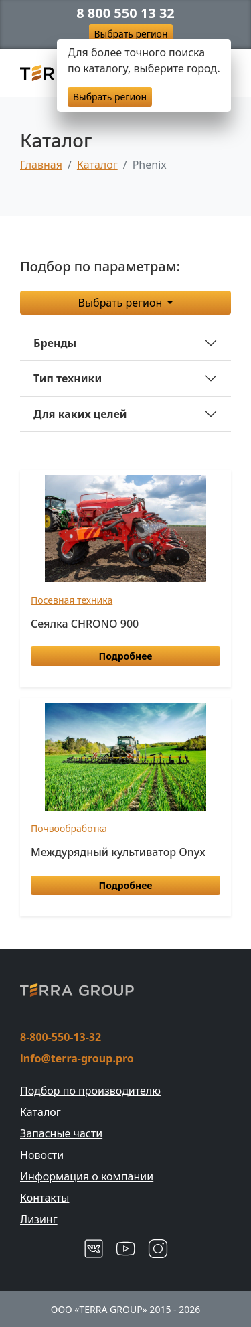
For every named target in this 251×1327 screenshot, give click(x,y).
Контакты (44, 1197)
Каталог (97, 164)
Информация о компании (86, 1176)
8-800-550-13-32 (60, 1037)
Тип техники (67, 378)
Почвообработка (69, 828)
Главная (41, 164)
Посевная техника (71, 599)
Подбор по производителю (90, 1090)
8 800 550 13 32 (125, 13)
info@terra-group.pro (77, 1058)
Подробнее (126, 656)
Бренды (54, 343)
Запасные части (61, 1133)
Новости (42, 1154)
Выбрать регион (131, 33)
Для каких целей (80, 414)
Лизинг (39, 1219)
